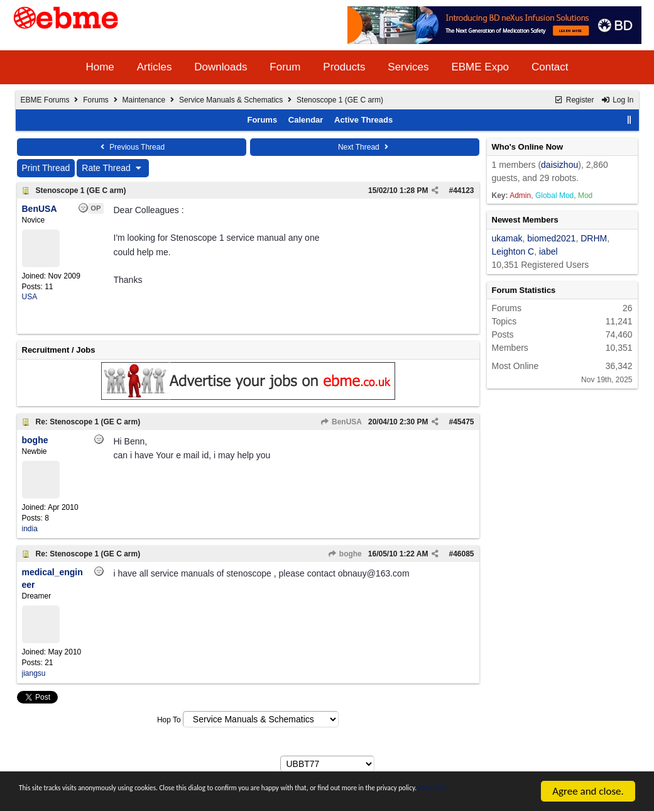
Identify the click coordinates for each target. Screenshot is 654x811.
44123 (463, 190)
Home (99, 67)
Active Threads (363, 119)
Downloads (220, 67)
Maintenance (144, 100)
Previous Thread (131, 147)
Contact (550, 67)
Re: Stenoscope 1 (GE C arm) (88, 421)
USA (30, 296)
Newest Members (525, 219)
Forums (96, 100)
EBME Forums (45, 100)
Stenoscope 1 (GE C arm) (81, 190)
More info (130, 797)
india (30, 528)
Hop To (169, 719)
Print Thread (46, 168)
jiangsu (34, 673)
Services (408, 67)
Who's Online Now (528, 147)
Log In (617, 100)
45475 (463, 421)
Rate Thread (113, 168)
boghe (344, 553)
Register (574, 100)
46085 (463, 553)
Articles (154, 67)
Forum (285, 67)
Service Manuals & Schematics (231, 100)
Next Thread (364, 147)
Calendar (306, 119)
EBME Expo (480, 67)
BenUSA (341, 421)
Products (344, 67)
